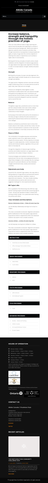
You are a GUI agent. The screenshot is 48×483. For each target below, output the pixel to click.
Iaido (13, 280)
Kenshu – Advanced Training (19, 320)
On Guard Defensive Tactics (19, 327)
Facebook (10, 423)
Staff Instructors (16, 249)
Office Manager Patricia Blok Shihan (21, 246)
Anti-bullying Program (17, 296)
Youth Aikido (15, 264)
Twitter (10, 426)
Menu (4, 16)
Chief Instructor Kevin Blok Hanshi (20, 242)
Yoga (13, 308)
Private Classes (16, 330)
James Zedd (25, 463)
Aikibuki (14, 277)
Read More (11, 474)
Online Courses (16, 324)
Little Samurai (15, 292)
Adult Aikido (15, 261)
